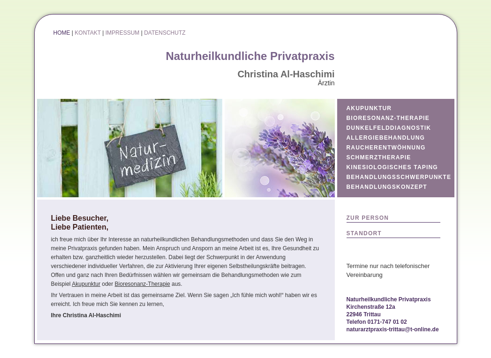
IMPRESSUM (123, 33)
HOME (61, 33)
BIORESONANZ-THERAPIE (388, 118)
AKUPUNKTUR (369, 108)
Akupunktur (86, 284)
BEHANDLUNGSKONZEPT (387, 187)
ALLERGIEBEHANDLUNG (386, 137)
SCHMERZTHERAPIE (379, 157)
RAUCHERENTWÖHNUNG (386, 147)
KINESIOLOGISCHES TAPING (392, 167)
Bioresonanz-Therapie (142, 284)
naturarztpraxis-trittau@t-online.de (393, 329)
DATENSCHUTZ (164, 33)
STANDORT (364, 233)
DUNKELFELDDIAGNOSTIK (389, 128)
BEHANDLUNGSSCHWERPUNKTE (399, 177)
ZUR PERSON (368, 218)
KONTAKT (88, 33)
